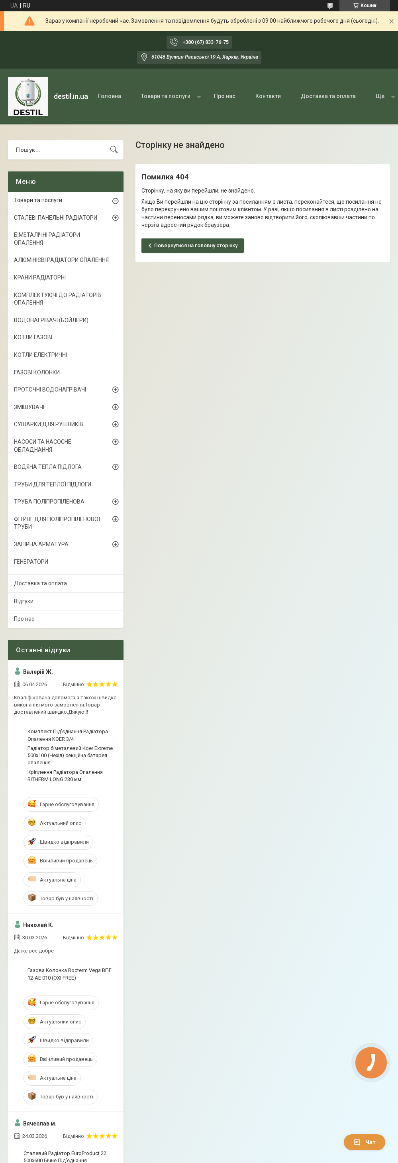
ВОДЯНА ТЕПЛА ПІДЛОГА (48, 467)
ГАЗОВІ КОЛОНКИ (37, 372)
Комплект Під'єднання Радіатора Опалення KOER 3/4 (67, 735)
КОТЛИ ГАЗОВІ (33, 337)
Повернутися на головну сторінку (195, 245)
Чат (364, 1142)
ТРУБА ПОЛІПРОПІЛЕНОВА (49, 501)
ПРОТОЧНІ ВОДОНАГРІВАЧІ (50, 389)
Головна (109, 96)
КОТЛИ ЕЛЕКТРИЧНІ (40, 355)
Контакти (268, 96)
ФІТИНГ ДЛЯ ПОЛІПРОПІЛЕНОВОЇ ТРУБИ (57, 523)
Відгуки (23, 601)
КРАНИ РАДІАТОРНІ (40, 277)
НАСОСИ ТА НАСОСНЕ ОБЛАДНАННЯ (42, 446)
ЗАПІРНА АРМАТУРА (41, 544)
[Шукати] (114, 149)
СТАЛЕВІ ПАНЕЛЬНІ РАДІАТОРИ (55, 217)
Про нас (224, 96)
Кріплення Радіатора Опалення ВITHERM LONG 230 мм (65, 775)
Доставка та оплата (328, 96)
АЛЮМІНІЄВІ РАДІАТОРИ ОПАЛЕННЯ (61, 260)
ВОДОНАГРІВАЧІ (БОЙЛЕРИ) (51, 320)
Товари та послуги (165, 96)
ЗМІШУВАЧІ (29, 407)
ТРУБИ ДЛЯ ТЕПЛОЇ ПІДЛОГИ (52, 484)
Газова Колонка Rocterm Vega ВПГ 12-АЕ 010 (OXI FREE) (69, 973)
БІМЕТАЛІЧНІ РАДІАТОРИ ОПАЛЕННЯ (47, 239)
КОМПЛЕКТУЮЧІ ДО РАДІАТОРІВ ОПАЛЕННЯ (57, 299)
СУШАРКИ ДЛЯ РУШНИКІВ (48, 424)
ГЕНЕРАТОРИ (31, 562)
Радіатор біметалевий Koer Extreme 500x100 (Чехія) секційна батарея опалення (70, 755)
